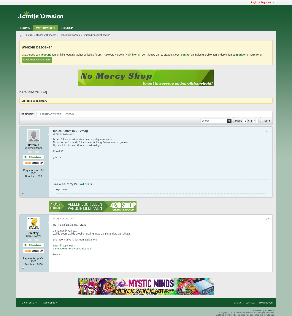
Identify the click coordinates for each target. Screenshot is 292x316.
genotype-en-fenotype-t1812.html (72, 248)
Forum (29, 35)
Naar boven (266, 303)
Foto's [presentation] (70, 114)
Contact (250, 303)
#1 (267, 131)
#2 (267, 219)
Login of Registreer (262, 2)
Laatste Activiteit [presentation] (50, 114)
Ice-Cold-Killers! (83, 184)
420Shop (67, 27)
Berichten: (31, 176)
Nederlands (50, 302)
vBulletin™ (269, 310)
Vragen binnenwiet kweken (96, 35)
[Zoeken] (215, 121)
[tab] (27, 114)
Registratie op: (31, 170)
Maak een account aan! (36, 59)
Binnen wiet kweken (46, 35)
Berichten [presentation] (27, 114)
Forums (24, 27)
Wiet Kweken (45, 28)
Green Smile (29, 302)
